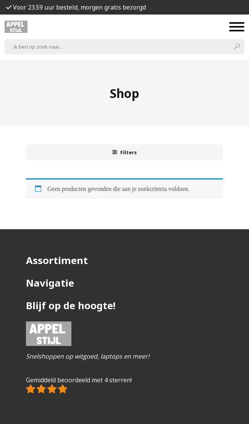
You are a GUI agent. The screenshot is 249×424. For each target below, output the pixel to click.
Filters (124, 152)
